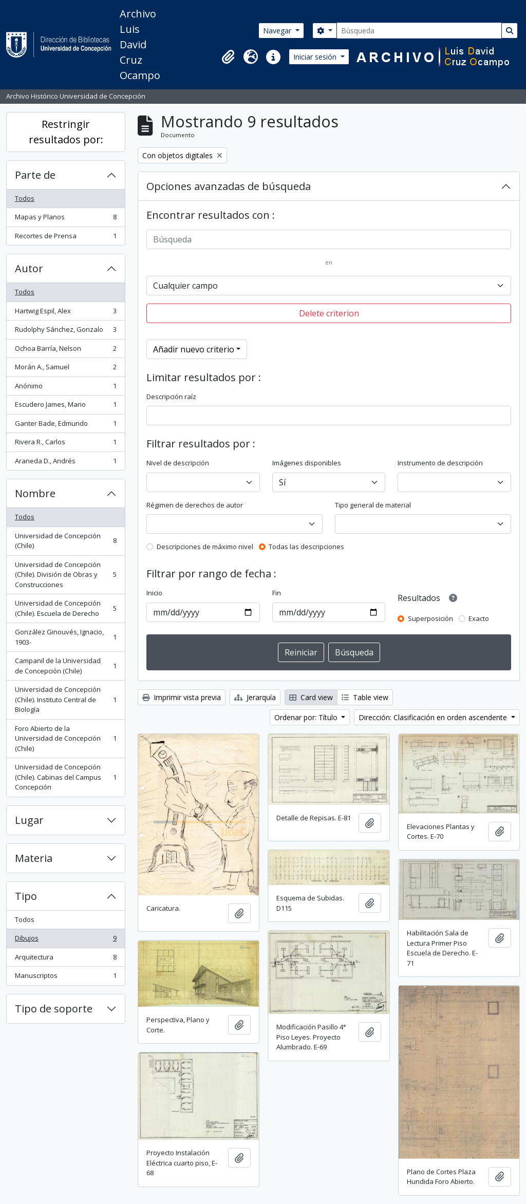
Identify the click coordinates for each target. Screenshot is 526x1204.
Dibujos (65, 940)
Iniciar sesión (316, 57)
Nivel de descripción (177, 462)
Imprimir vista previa (181, 697)
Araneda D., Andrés (65, 463)
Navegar (278, 30)
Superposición (430, 618)
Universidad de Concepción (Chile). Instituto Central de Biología (65, 699)
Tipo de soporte (53, 1008)
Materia (33, 858)
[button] (228, 57)
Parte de (35, 175)
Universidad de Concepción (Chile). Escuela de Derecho (65, 608)
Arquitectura (65, 959)
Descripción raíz (171, 396)
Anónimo (65, 388)
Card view (311, 697)
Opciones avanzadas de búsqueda (228, 186)
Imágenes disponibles (306, 462)
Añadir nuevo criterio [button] (193, 349)
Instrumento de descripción (440, 462)
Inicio (154, 592)
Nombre (35, 493)
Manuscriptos (65, 978)
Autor (29, 268)
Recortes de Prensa (65, 238)
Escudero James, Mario (65, 406)
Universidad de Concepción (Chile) (65, 541)
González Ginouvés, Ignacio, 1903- (65, 637)
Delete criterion (329, 313)
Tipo (26, 896)
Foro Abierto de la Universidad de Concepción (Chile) (65, 738)
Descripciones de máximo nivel (205, 546)
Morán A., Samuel (65, 369)
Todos (24, 198)
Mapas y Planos (65, 219)
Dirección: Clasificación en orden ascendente (434, 717)
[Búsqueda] (419, 31)
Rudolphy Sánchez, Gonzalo (65, 331)
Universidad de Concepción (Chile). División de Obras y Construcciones (65, 574)
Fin (276, 592)
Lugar (29, 820)
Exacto (478, 618)
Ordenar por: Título (307, 717)
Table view (365, 697)
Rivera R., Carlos (65, 444)
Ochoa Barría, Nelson (65, 351)
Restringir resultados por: (66, 131)
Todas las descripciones (306, 546)
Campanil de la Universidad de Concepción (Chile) (65, 665)
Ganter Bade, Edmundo (65, 425)
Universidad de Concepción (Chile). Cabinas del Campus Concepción (65, 777)
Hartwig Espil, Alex (65, 313)
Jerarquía (255, 697)
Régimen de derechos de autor (194, 505)
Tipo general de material (373, 505)
